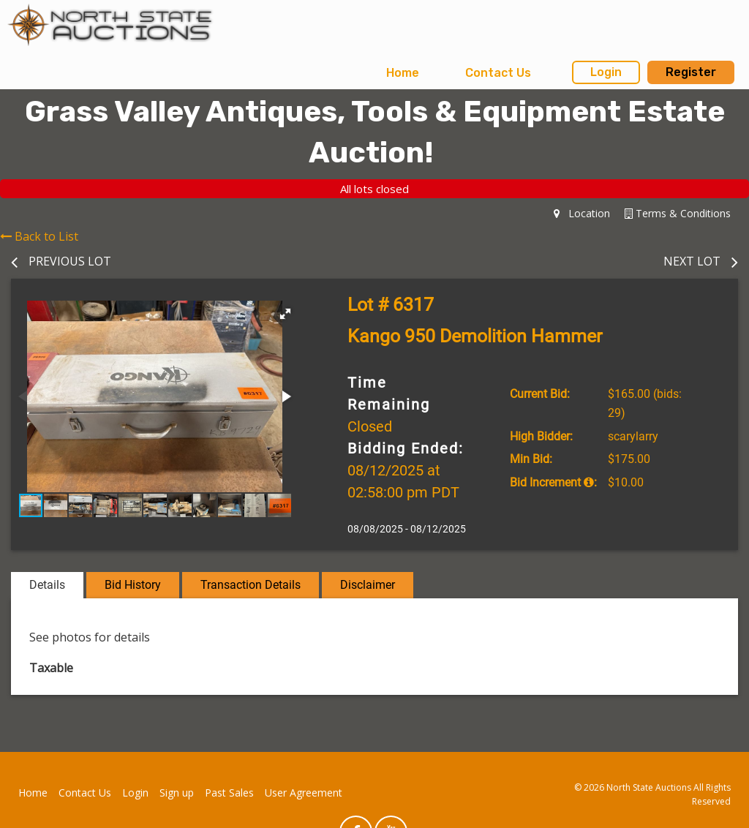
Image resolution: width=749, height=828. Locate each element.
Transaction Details (250, 585)
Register (691, 72)
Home (402, 73)
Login (606, 72)
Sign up (176, 792)
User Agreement (303, 792)
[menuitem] (403, 73)
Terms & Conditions (678, 213)
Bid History (133, 585)
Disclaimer (367, 585)
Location (582, 213)
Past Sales (229, 792)
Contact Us (498, 73)
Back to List (39, 236)
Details (47, 585)
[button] (285, 313)
